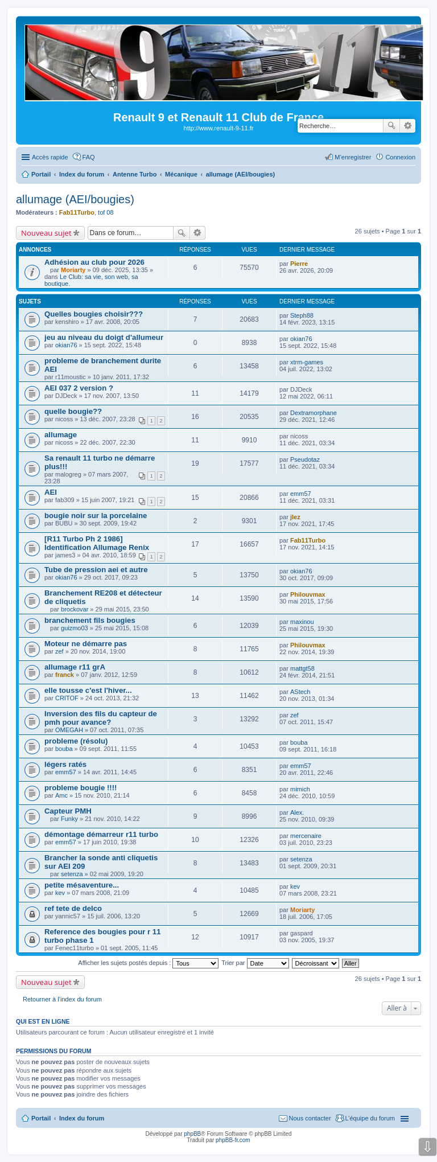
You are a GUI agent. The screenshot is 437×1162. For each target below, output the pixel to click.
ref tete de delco (73, 908)
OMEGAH (69, 729)
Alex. (297, 812)
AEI (50, 492)
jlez (295, 517)
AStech (300, 691)
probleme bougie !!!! (80, 787)
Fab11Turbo (76, 212)
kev (60, 892)
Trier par (254, 962)
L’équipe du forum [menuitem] (370, 1118)
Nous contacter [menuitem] (310, 1118)
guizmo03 (74, 628)
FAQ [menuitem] (89, 157)
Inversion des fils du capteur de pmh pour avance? (100, 717)
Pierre (299, 263)
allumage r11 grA (74, 667)
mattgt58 (302, 668)
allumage (60, 434)
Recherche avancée (407, 126)
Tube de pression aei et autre (96, 569)
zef (59, 651)
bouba (64, 748)
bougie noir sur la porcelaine (95, 515)
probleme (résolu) (76, 741)
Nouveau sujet (46, 233)
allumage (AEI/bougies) (75, 199)
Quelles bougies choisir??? (93, 314)
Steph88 (302, 315)
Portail (41, 174)
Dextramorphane (313, 412)
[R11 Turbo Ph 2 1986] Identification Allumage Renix (96, 543)
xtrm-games (306, 362)
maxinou (302, 621)
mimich (300, 789)
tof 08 (106, 212)
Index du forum (81, 1118)
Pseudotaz (305, 459)
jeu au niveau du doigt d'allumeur (103, 337)
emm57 (300, 493)
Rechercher (391, 126)
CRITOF (67, 698)
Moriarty (73, 269)
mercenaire (305, 835)
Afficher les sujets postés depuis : (148, 962)
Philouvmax (307, 594)
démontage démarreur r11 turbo (101, 834)
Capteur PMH (68, 811)
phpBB (192, 1134)
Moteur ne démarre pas (85, 643)
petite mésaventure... (81, 885)
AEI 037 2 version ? (78, 388)
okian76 (66, 345)
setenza (72, 874)
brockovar (74, 609)
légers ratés (65, 764)
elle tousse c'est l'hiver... (88, 690)
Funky (69, 818)
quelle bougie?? (73, 411)
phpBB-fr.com (233, 1140)
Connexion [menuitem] (400, 157)
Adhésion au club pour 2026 (94, 262)
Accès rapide (50, 157)
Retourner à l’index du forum (62, 999)
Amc (61, 795)
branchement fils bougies (89, 620)
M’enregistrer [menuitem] (353, 157)
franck (64, 674)
